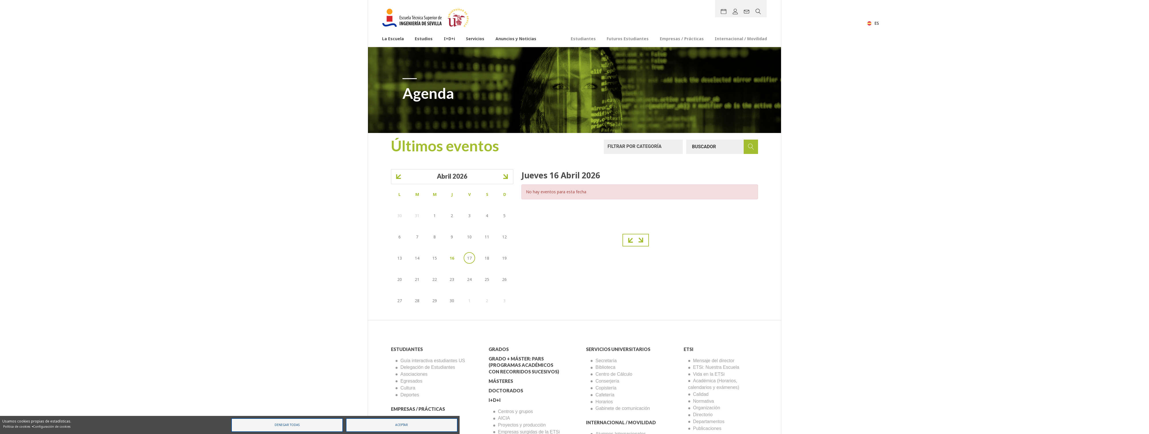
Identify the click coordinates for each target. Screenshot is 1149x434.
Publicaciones (707, 428)
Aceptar (401, 425)
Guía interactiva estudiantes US (432, 360)
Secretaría (606, 360)
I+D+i (449, 38)
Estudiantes (583, 38)
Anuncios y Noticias (516, 38)
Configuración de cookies (51, 427)
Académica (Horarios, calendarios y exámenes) (713, 384)
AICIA (504, 418)
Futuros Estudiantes (628, 38)
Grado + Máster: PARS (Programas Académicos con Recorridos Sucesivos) (524, 365)
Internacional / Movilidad (741, 38)
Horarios (604, 401)
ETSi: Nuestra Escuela (716, 367)
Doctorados (506, 390)
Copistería (605, 387)
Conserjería (607, 381)
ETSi (688, 349)
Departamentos (708, 421)
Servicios (475, 38)
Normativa (703, 401)
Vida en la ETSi (709, 374)
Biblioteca (605, 367)
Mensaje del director (713, 360)
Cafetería (604, 394)
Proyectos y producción (522, 425)
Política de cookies (16, 427)
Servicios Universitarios (618, 349)
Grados (499, 349)
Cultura (407, 387)
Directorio (703, 414)
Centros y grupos (515, 411)
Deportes (409, 394)
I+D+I (495, 400)
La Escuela (393, 38)
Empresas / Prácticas (682, 38)
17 (469, 258)
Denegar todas (287, 425)
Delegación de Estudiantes (427, 367)
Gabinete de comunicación (622, 408)
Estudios (424, 38)
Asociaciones (413, 374)
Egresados (411, 381)
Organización (706, 407)
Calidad (701, 394)
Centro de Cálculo (613, 374)
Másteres (501, 381)
